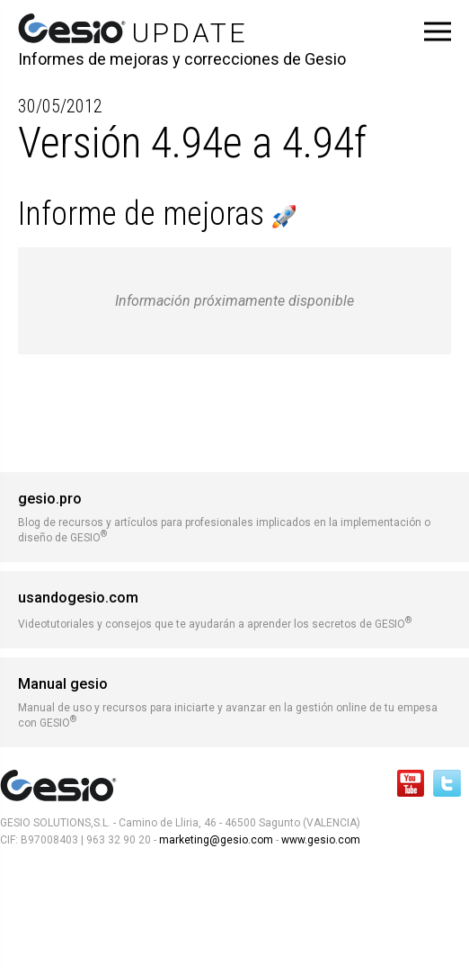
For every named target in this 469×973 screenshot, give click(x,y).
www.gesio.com (319, 840)
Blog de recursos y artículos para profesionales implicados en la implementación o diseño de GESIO (234, 517)
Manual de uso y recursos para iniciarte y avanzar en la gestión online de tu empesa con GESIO (234, 702)
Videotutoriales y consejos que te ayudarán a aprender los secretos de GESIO (234, 609)
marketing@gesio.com (216, 840)
